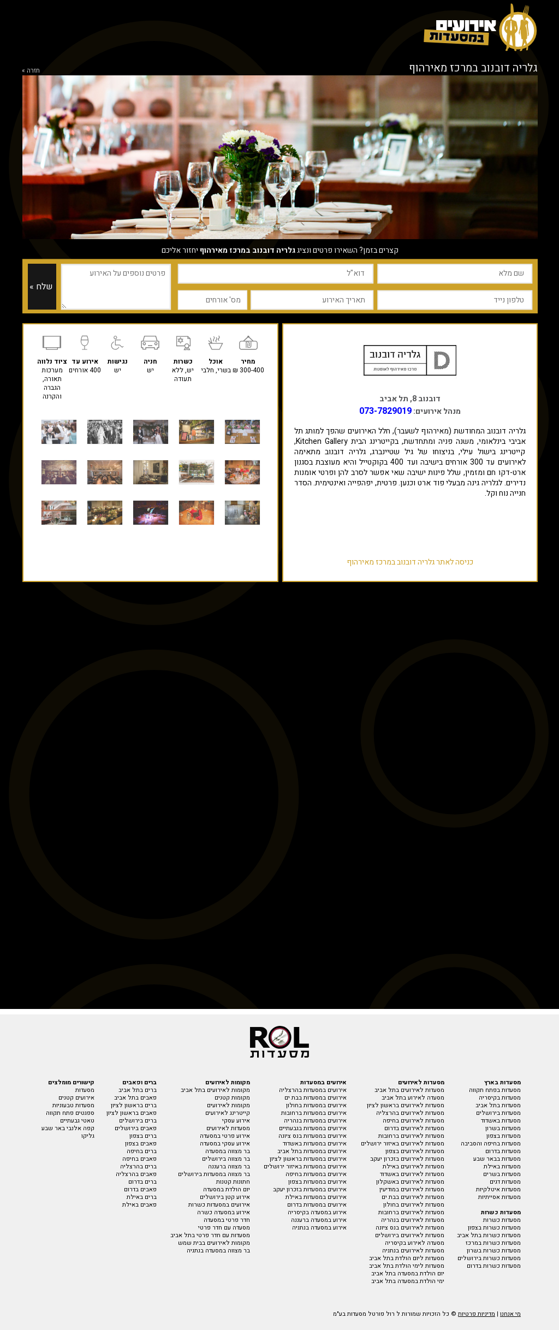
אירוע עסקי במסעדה (225, 1143)
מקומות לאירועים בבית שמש (214, 1243)
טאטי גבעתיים (77, 1120)
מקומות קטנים (232, 1097)
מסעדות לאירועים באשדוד (412, 1174)
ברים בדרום (142, 1181)
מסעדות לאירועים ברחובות (411, 1136)
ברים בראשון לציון (134, 1105)
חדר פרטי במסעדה (227, 1220)
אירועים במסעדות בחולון (316, 1105)
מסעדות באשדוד (501, 1120)
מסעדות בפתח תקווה (495, 1090)
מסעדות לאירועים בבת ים (413, 1197)
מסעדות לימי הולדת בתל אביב (406, 1265)
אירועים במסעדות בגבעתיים (313, 1128)
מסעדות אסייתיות (499, 1197)
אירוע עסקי (236, 1120)
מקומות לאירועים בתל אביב (215, 1090)
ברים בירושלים (138, 1120)
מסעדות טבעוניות (73, 1105)
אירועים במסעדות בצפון (317, 1181)
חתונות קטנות (233, 1181)
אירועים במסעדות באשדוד (315, 1143)
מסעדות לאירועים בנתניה (413, 1250)
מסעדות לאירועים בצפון (414, 1151)
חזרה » (31, 70)
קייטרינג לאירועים (227, 1113)
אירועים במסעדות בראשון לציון (308, 1158)
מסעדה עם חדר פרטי (224, 1227)
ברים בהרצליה (138, 1166)
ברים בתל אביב (137, 1090)
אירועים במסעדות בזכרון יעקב (310, 1189)
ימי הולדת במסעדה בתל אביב (407, 1281)
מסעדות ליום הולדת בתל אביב (406, 1258)
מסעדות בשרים (502, 1174)
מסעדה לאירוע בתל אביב (413, 1097)
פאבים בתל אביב (135, 1097)
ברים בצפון (143, 1136)
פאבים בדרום (140, 1189)
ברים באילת (142, 1197)
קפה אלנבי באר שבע (67, 1128)
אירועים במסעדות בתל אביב (312, 1151)
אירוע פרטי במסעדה (225, 1136)
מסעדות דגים (505, 1181)
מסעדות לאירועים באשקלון (410, 1181)
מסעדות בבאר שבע (497, 1158)
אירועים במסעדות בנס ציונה (312, 1136)
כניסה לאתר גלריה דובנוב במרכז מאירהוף (410, 562)
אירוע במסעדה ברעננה (319, 1220)
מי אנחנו (510, 1314)
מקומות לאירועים (228, 1105)
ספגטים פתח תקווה (70, 1113)
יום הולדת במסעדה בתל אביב (407, 1273)
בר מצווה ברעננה (229, 1166)
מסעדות (84, 1090)
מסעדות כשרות (502, 1220)
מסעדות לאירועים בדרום (414, 1128)
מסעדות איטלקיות (498, 1189)
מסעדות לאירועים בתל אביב (409, 1090)
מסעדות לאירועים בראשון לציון (405, 1105)
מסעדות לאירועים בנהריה (412, 1220)
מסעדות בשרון (503, 1128)
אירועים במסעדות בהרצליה (313, 1090)
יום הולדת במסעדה (226, 1189)
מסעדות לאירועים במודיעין (411, 1189)
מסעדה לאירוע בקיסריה (414, 1243)
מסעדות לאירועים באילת (413, 1166)
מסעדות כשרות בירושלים (489, 1258)
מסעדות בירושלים (498, 1113)
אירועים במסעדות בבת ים (315, 1097)
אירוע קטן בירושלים (225, 1197)
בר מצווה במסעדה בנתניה (218, 1250)
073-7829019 (385, 411)
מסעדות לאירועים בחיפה (413, 1120)
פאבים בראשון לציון (131, 1113)
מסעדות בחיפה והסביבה (491, 1143)
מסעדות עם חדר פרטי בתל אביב (210, 1235)
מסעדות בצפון (503, 1136)
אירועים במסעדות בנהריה (315, 1120)
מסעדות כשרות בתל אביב (489, 1235)
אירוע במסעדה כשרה (223, 1212)
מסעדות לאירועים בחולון (413, 1204)
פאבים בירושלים (136, 1128)
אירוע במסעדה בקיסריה (317, 1212)
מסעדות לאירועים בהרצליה (410, 1113)
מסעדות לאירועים (228, 1128)
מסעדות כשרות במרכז (493, 1243)
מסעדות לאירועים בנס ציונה (410, 1227)
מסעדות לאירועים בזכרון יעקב (407, 1158)
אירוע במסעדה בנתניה (319, 1227)
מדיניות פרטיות (476, 1314)
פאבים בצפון (141, 1143)
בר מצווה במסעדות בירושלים (214, 1174)
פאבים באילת (139, 1204)
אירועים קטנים (76, 1097)
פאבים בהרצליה (136, 1174)
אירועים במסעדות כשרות (219, 1204)
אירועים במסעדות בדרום (317, 1204)
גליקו (87, 1136)
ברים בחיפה (142, 1151)
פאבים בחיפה (139, 1158)
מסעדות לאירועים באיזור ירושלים (402, 1143)
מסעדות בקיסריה (500, 1097)
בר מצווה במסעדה (227, 1151)
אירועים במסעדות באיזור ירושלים (305, 1166)
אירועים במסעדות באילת (316, 1197)
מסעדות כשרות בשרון (494, 1250)
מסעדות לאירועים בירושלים (409, 1235)
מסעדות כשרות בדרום (494, 1265)
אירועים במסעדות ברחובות (314, 1113)
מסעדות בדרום (503, 1151)
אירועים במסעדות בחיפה (316, 1174)
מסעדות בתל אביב (498, 1105)
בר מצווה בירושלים (226, 1158)
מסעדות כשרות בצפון (494, 1227)
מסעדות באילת (502, 1166)
